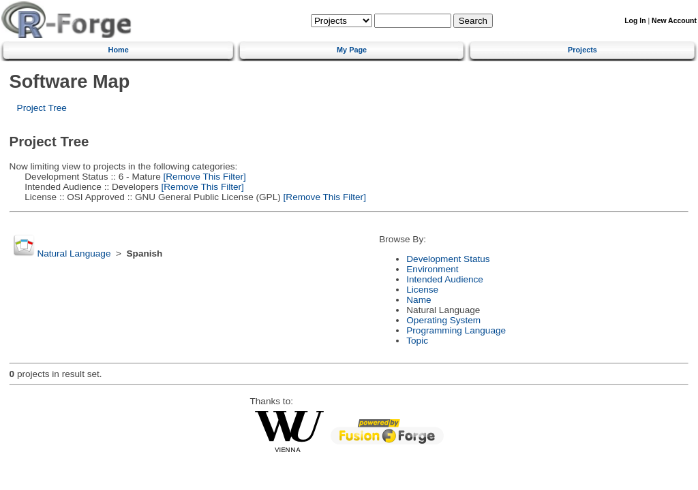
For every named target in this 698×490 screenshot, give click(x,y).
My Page (352, 50)
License (422, 289)
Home (118, 50)
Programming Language (456, 330)
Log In (635, 20)
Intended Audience (444, 279)
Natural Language (73, 253)
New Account (674, 20)
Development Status (447, 259)
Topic (417, 341)
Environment (432, 269)
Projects (582, 50)
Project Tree (42, 108)
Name (418, 300)
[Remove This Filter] (203, 177)
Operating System (443, 320)
